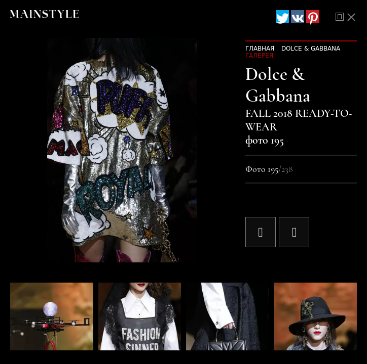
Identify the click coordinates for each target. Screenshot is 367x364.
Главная (259, 48)
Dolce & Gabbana (310, 48)
